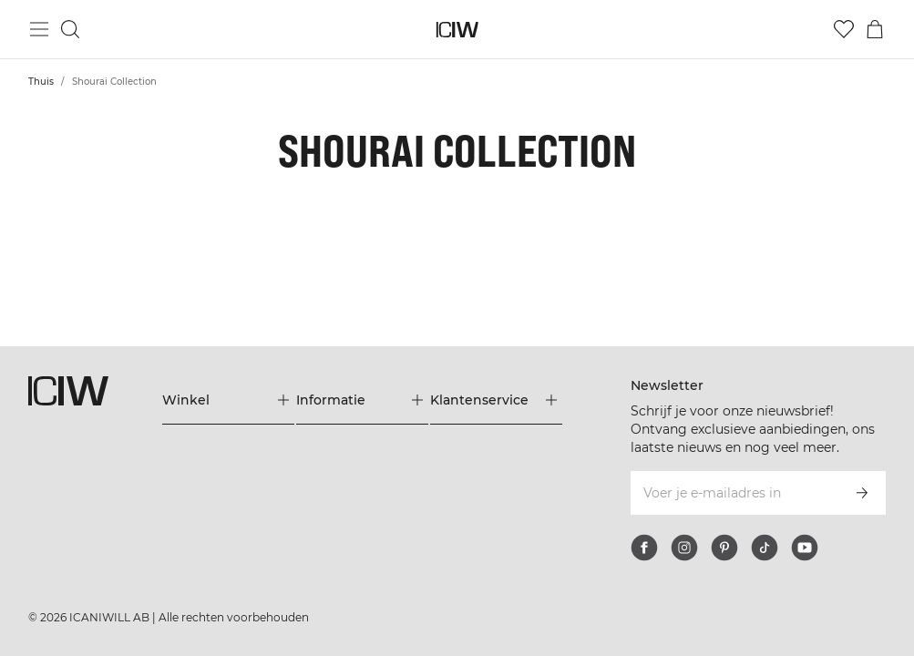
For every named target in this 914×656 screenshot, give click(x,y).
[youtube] (804, 547)
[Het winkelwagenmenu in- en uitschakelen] (874, 29)
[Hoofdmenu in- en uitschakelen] (39, 29)
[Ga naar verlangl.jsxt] (843, 29)
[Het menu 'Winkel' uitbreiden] (228, 400)
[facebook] (644, 547)
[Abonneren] (862, 493)
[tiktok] (764, 547)
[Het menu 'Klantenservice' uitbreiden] (496, 400)
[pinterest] (724, 547)
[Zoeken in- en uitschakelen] (70, 29)
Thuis (41, 81)
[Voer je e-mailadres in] (734, 493)
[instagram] (684, 547)
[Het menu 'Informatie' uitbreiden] (362, 400)
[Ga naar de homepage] (457, 29)
